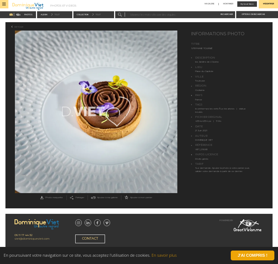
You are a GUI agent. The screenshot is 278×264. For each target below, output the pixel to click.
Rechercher (227, 14)
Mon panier (228, 4)
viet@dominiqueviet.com (32, 238)
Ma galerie (209, 4)
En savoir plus (164, 256)
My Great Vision (247, 4)
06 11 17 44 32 (23, 235)
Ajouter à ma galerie (104, 197)
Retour (19, 26)
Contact (90, 238)
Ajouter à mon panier (138, 197)
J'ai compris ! (252, 255)
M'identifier (268, 4)
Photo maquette (51, 197)
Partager (76, 197)
